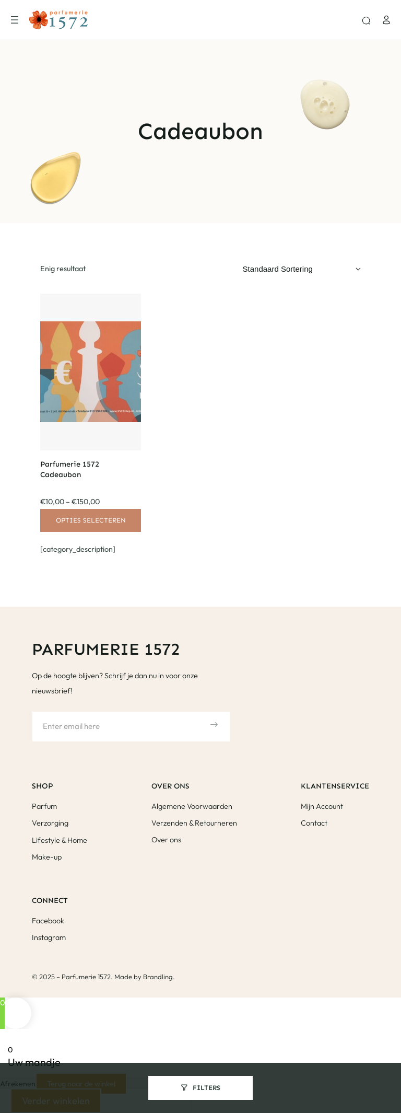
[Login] (386, 20)
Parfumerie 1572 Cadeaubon (69, 469)
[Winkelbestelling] (302, 269)
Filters (206, 1088)
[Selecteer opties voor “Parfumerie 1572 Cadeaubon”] (90, 520)
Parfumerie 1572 (106, 649)
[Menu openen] (14, 20)
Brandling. (159, 976)
